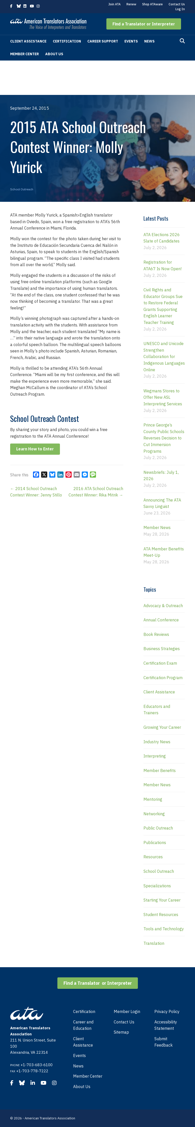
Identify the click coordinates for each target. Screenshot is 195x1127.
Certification (67, 41)
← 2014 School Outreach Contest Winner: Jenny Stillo (36, 492)
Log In (180, 9)
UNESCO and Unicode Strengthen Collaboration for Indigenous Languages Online (164, 356)
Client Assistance (28, 41)
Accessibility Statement (165, 1025)
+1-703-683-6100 (37, 1064)
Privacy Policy (167, 1011)
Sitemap (121, 1032)
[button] (143, 24)
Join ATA (114, 4)
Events (131, 41)
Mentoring (152, 799)
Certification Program (163, 677)
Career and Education (83, 1025)
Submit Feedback (163, 1042)
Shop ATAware (152, 4)
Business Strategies (161, 648)
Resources (153, 856)
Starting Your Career (162, 900)
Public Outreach (158, 828)
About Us (54, 54)
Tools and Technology (163, 928)
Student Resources (160, 914)
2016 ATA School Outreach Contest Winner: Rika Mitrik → (96, 492)
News (149, 41)
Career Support (102, 41)
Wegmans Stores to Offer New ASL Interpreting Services (162, 397)
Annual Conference (161, 619)
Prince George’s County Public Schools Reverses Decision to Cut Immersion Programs (163, 437)
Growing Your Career (162, 727)
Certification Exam (160, 663)
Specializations (157, 885)
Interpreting (154, 756)
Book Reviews (156, 634)
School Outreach (21, 189)
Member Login (127, 1011)
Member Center (24, 54)
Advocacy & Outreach (163, 605)
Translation (153, 943)
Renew (131, 4)
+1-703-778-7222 (32, 1070)
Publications (154, 842)
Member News (157, 527)
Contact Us (177, 4)
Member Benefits (159, 770)
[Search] (182, 41)
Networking (154, 813)
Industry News (156, 741)
